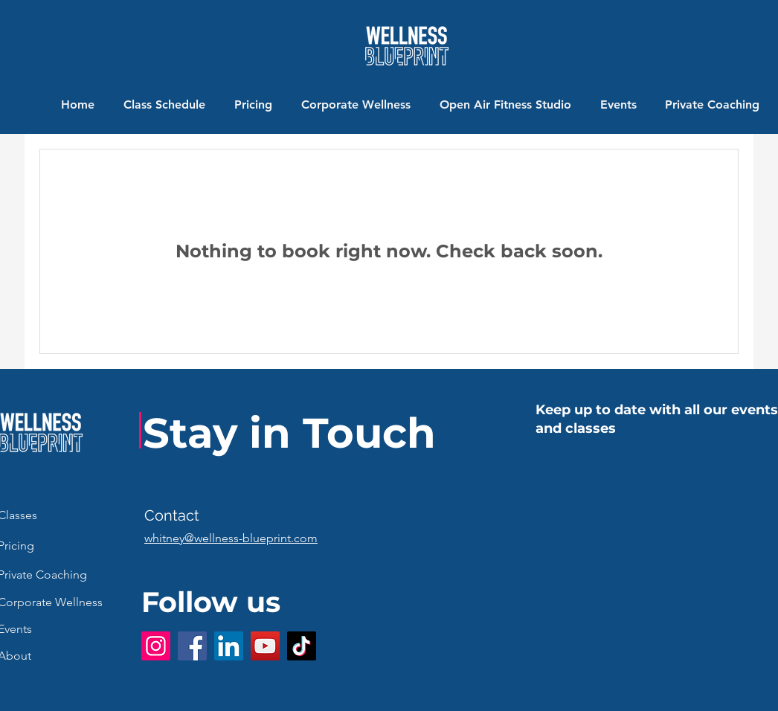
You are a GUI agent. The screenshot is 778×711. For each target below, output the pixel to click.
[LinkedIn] (228, 645)
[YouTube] (265, 645)
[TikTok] (301, 645)
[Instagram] (155, 645)
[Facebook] (192, 645)
